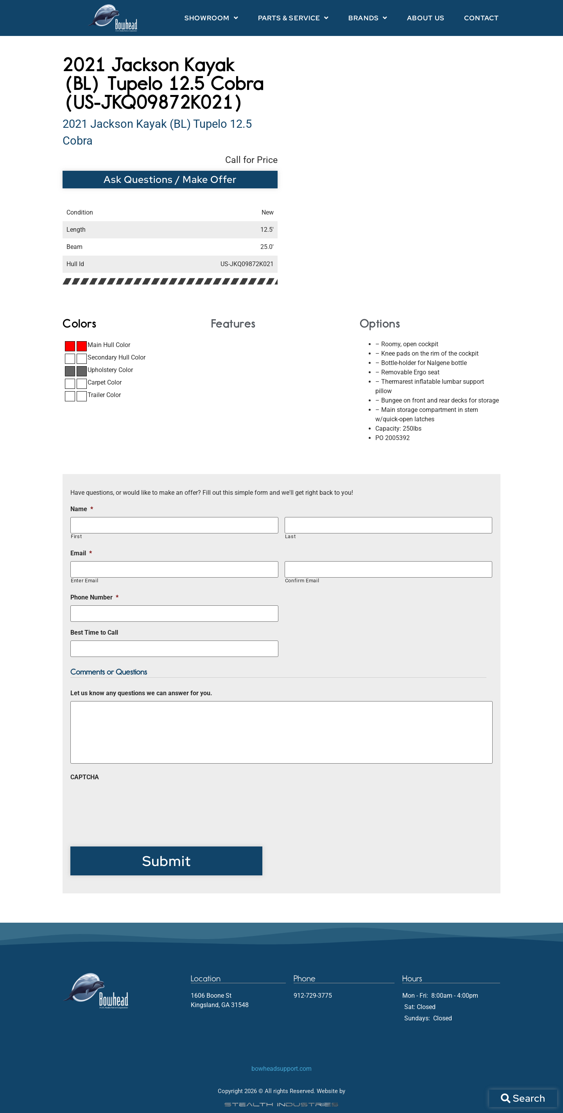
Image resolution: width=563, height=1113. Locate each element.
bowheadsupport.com (281, 1068)
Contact (481, 18)
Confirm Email (302, 580)
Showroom (211, 18)
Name (81, 509)
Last (290, 536)
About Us (426, 18)
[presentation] (129, 800)
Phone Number (94, 597)
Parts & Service (293, 18)
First (76, 536)
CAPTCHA (84, 777)
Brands (367, 18)
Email (81, 553)
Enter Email (84, 580)
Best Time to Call (94, 632)
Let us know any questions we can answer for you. (141, 693)
